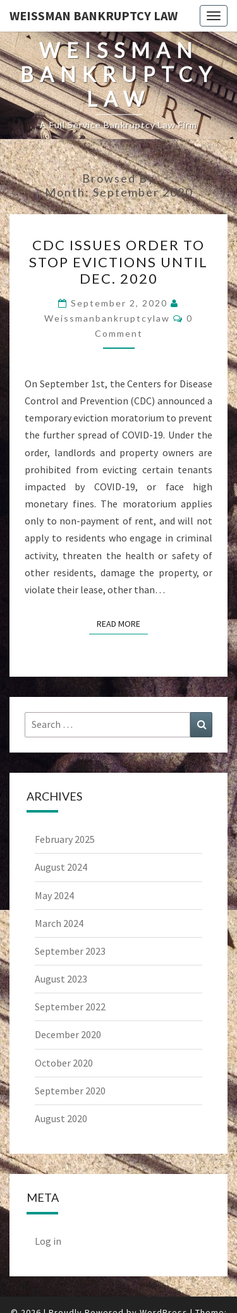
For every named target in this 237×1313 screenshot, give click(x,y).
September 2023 (70, 951)
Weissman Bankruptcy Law (93, 15)
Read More (122, 623)
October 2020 (64, 1062)
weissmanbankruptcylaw (107, 318)
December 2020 (68, 1034)
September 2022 (70, 1006)
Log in (48, 1241)
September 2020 (70, 1090)
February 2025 (65, 839)
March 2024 (59, 923)
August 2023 (61, 978)
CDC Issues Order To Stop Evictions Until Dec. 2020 (118, 261)
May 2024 (54, 895)
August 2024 (61, 867)
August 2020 (61, 1118)
